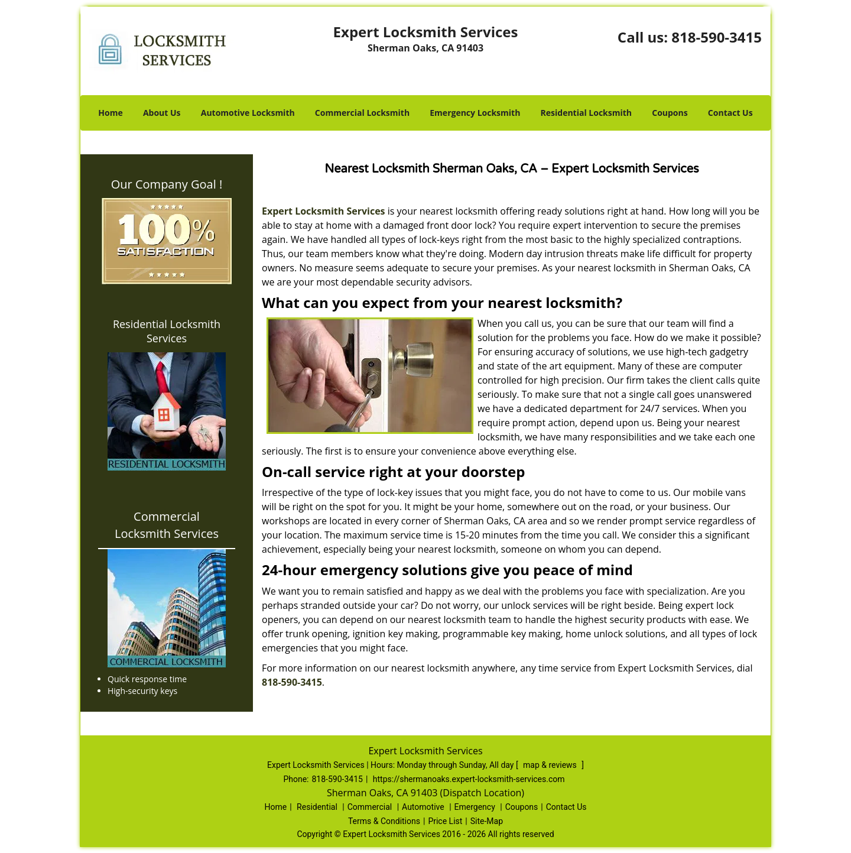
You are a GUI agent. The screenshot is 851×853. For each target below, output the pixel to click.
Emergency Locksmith (475, 112)
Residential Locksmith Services (166, 331)
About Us (162, 112)
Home (110, 112)
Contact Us (730, 112)
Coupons (669, 112)
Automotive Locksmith (248, 112)
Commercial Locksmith (362, 112)
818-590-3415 (716, 37)
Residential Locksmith (586, 112)
